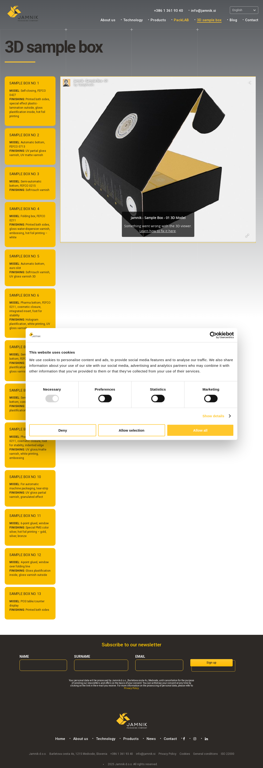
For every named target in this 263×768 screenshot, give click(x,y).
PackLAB (181, 20)
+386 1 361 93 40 (168, 10)
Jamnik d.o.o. (37, 753)
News (150, 739)
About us (107, 20)
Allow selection (131, 430)
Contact (251, 20)
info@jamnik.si (203, 10)
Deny (62, 430)
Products (158, 20)
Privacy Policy (131, 688)
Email (140, 656)
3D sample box (209, 20)
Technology (133, 20)
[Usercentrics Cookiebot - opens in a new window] (213, 335)
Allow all (200, 430)
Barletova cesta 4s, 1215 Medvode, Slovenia (78, 753)
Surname (82, 656)
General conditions (205, 753)
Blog (233, 20)
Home (59, 739)
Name (24, 656)
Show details (213, 416)
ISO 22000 (227, 753)
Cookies (184, 753)
